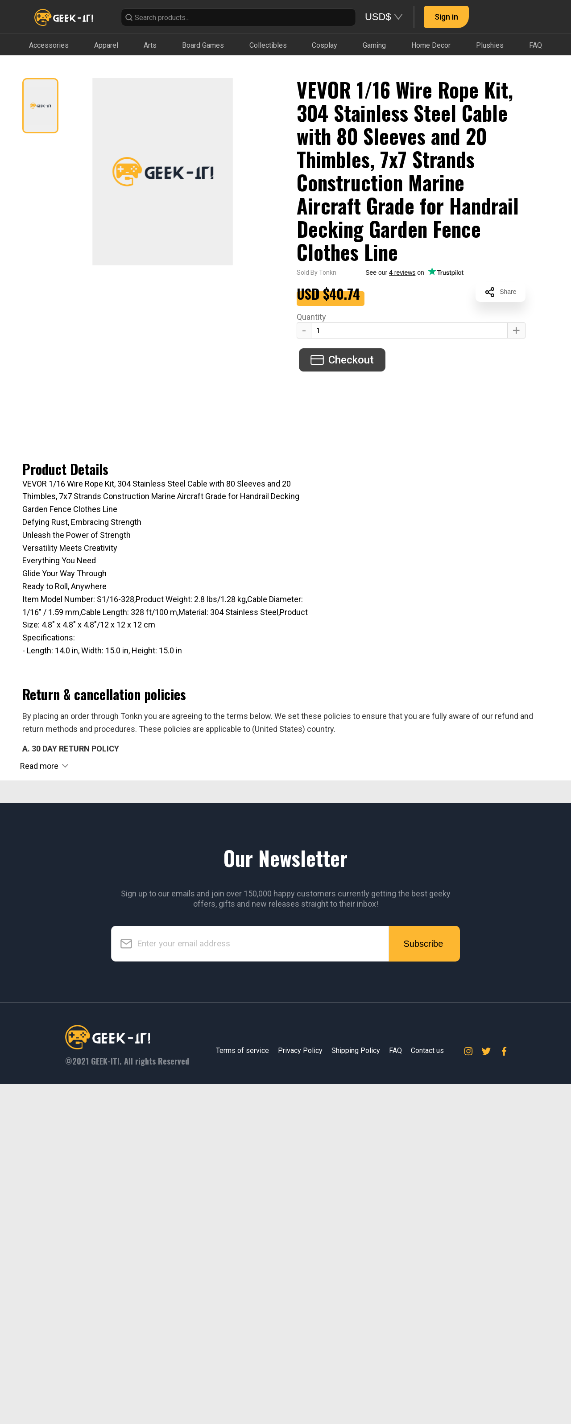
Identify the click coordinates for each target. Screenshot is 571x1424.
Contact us (427, 1391)
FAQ (395, 1391)
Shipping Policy (355, 1391)
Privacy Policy (300, 1391)
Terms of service (242, 1391)
